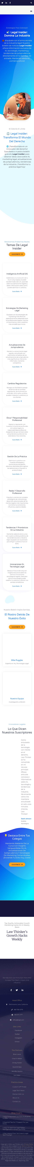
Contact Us (16, 1101)
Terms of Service (27, 1146)
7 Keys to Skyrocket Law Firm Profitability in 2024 (17, 1117)
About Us (16, 1098)
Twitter (17, 1034)
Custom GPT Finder (19, 1087)
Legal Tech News (18, 1090)
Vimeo (17, 1042)
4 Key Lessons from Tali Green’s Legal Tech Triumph (15, 1134)
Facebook (18, 1030)
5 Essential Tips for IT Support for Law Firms (15, 1123)
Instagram (18, 1038)
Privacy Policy (28, 1144)
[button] (31, 2)
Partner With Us (18, 1094)
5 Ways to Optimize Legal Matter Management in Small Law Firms (14, 1128)
